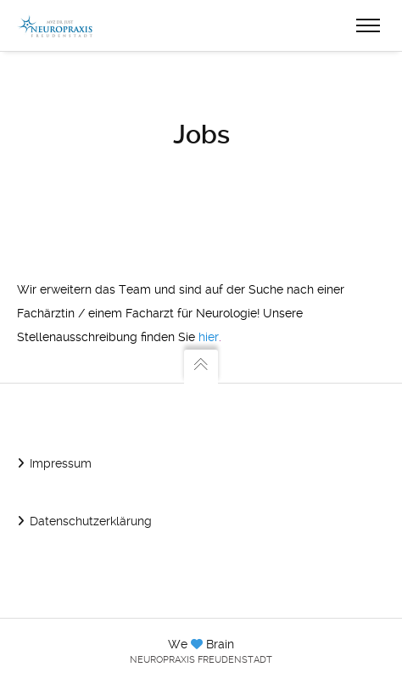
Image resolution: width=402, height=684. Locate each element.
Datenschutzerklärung (91, 521)
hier (208, 337)
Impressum (61, 463)
